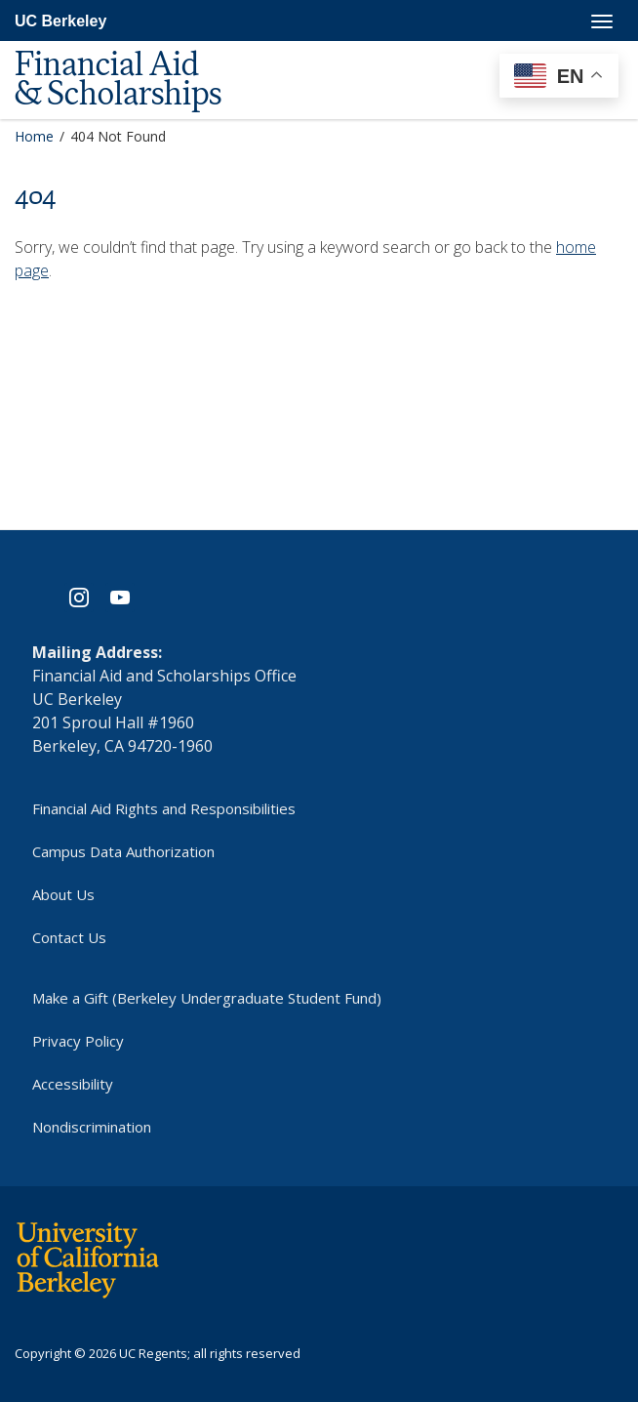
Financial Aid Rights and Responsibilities (164, 808)
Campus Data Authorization (123, 851)
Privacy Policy (78, 1041)
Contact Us (69, 937)
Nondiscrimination (91, 1126)
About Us (63, 894)
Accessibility (72, 1083)
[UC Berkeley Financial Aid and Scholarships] (136, 50)
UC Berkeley (60, 21)
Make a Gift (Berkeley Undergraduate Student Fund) (206, 998)
